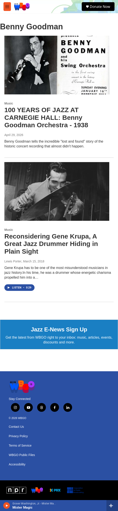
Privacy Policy (18, 436)
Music (8, 103)
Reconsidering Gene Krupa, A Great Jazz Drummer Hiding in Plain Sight (51, 244)
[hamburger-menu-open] (7, 6)
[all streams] (112, 505)
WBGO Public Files (22, 455)
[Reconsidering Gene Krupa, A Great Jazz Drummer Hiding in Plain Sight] (56, 191)
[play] (6, 505)
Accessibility (17, 464)
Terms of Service (20, 445)
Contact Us (16, 426)
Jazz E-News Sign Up (59, 329)
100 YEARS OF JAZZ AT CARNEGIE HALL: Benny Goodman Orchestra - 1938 (46, 117)
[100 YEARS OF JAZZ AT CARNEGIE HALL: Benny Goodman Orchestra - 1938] (56, 65)
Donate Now (100, 7)
